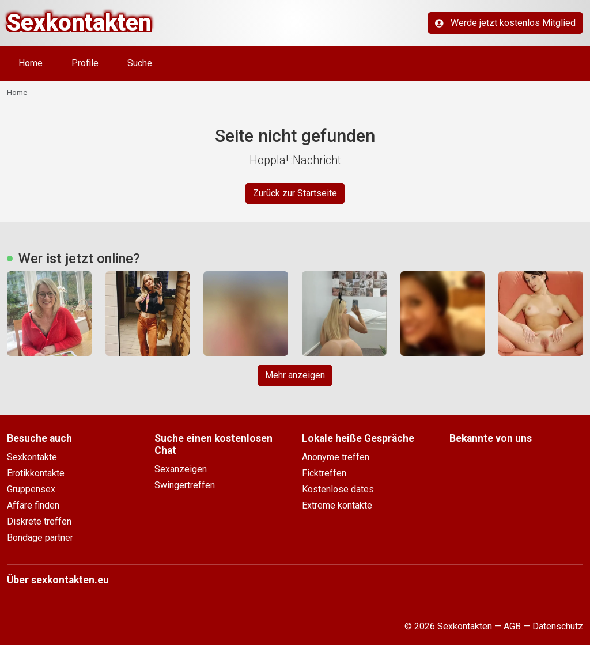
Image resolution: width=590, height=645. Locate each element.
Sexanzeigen (180, 469)
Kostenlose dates (338, 489)
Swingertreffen (184, 485)
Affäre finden (33, 505)
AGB (512, 626)
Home (30, 63)
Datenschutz (557, 626)
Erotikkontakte (36, 473)
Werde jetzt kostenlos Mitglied (505, 22)
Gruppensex (31, 489)
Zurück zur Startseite (295, 193)
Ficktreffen (324, 473)
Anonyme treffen (335, 456)
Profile (85, 63)
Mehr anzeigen (295, 375)
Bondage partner (40, 537)
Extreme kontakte (337, 505)
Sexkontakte (32, 456)
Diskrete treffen (39, 521)
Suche (139, 63)
